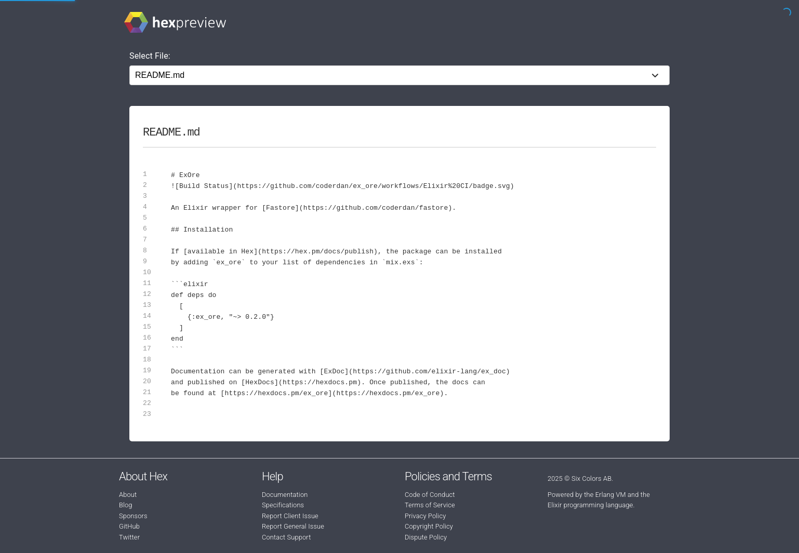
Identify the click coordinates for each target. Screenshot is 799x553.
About (128, 494)
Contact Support (286, 537)
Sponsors (133, 516)
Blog (125, 505)
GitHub (129, 526)
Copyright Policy (429, 526)
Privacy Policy (425, 516)
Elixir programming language (590, 505)
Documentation (285, 494)
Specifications (283, 505)
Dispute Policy (426, 537)
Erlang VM (610, 494)
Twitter (129, 537)
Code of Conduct (430, 494)
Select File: (149, 56)
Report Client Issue (290, 516)
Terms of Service (430, 505)
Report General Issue (293, 526)
